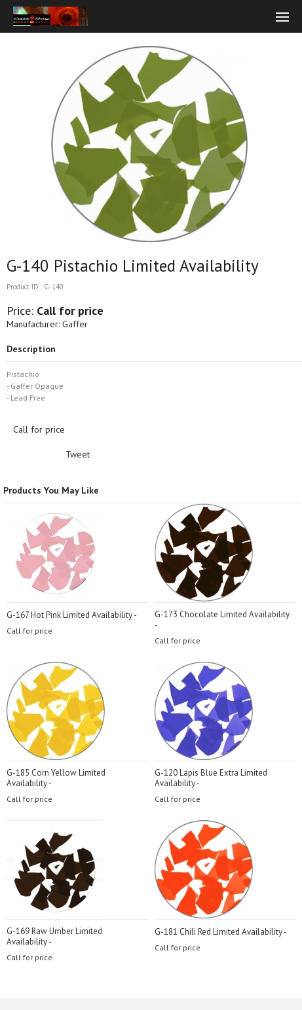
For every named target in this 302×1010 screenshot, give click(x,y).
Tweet (78, 454)
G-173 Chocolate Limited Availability (222, 614)
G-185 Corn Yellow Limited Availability (56, 778)
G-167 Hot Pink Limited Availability (69, 615)
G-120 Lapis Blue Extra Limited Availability (211, 778)
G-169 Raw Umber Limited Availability (54, 936)
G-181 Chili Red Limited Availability (218, 931)
